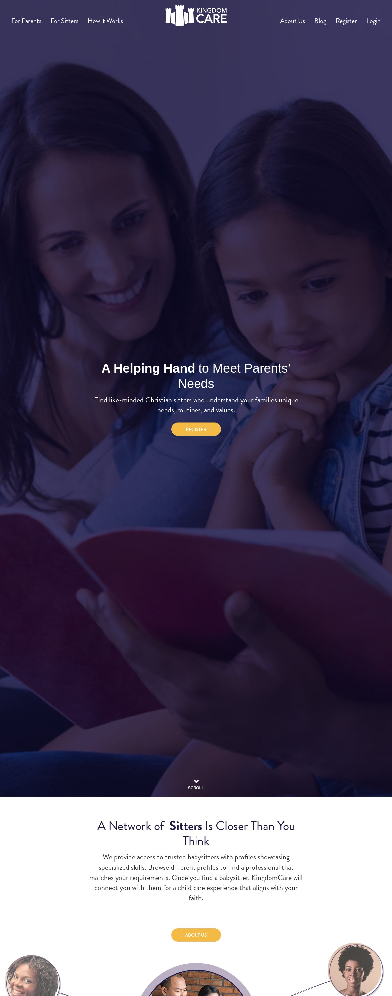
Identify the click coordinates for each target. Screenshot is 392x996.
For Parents (28, 18)
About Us (278, 18)
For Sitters (70, 18)
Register (340, 18)
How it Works (115, 18)
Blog (310, 18)
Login (371, 18)
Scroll (196, 781)
